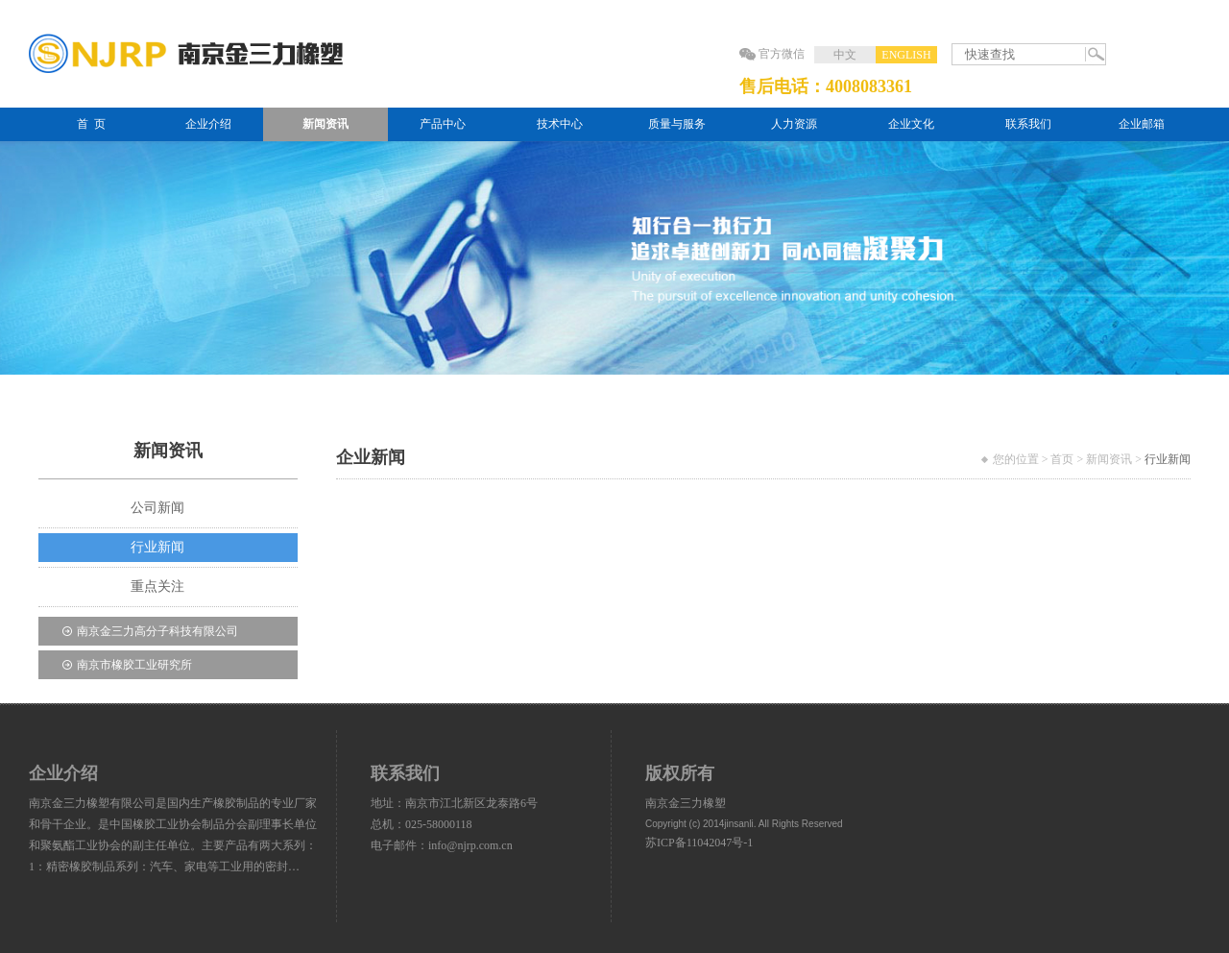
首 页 (91, 124)
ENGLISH (905, 54)
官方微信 (782, 54)
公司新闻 (157, 508)
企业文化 (911, 124)
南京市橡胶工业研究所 (134, 665)
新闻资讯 (325, 124)
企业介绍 (208, 124)
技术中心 (560, 124)
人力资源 (794, 124)
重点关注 (157, 586)
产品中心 (443, 124)
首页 (1061, 459)
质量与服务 (677, 124)
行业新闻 (157, 547)
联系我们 (1028, 124)
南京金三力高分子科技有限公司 (157, 631)
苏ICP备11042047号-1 (699, 842)
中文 (844, 54)
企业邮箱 (1142, 124)
